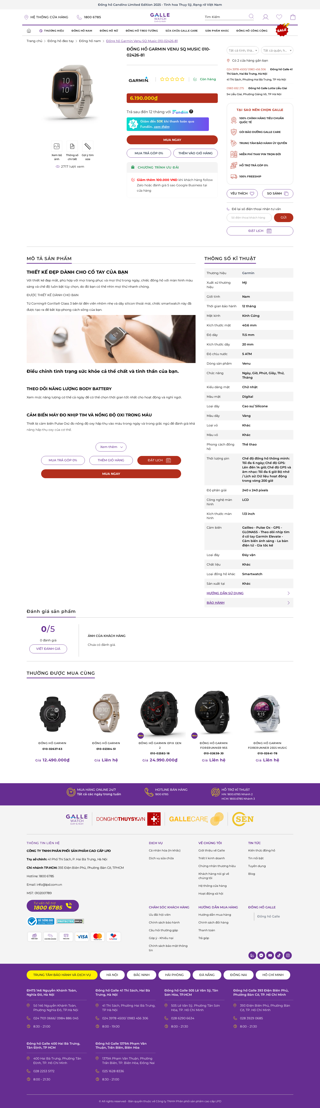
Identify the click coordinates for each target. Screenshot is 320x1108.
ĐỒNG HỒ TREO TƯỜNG (142, 30)
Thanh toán (206, 930)
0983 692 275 (235, 88)
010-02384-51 (106, 745)
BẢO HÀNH (215, 603)
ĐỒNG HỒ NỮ (109, 30)
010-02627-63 (52, 745)
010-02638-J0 (213, 748)
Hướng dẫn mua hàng (214, 914)
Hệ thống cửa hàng (212, 885)
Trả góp (203, 938)
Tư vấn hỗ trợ (44, 903)
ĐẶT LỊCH (260, 231)
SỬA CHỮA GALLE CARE (182, 30)
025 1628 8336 (113, 1071)
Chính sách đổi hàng (213, 922)
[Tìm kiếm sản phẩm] (229, 17)
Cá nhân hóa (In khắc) (164, 850)
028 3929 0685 (251, 1018)
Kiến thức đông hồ (261, 850)
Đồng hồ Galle (268, 916)
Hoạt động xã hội (210, 893)
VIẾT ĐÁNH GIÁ (48, 649)
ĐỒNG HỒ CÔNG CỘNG (251, 30)
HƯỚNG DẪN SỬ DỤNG (225, 593)
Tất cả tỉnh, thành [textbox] (242, 50)
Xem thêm (108, 447)
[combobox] (243, 50)
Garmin (248, 273)
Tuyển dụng (257, 866)
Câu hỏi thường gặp (163, 930)
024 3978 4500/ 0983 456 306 (246, 69)
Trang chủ (34, 41)
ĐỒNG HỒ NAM (82, 30)
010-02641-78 (267, 748)
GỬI (283, 217)
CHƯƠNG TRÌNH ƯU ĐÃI (155, 159)
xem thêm (161, 118)
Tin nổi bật (256, 858)
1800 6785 (160, 794)
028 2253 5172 (43, 1071)
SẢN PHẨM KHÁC (217, 30)
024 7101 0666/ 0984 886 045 (55, 1018)
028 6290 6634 (182, 1018)
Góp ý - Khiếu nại (161, 938)
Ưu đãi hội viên (160, 914)
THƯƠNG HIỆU (51, 31)
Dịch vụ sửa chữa (161, 858)
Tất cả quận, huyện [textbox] (277, 50)
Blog (251, 873)
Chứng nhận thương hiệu (217, 866)
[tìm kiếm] (251, 17)
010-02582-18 (160, 748)
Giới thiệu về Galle (211, 850)
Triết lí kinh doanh (211, 858)
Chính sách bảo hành (164, 922)
